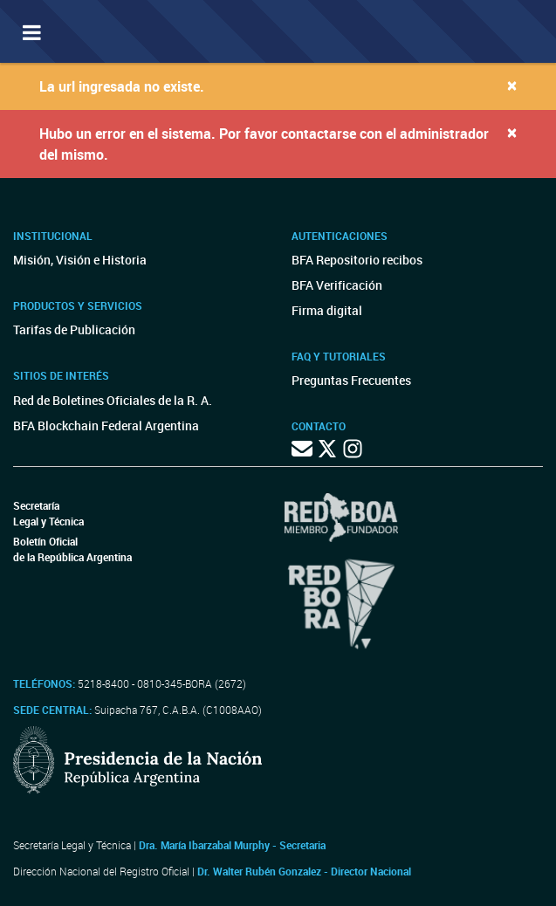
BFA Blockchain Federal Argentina (106, 425)
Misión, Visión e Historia (80, 259)
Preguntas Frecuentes (351, 380)
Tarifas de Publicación (74, 329)
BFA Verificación (337, 285)
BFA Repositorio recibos (357, 259)
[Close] (512, 85)
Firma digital (327, 310)
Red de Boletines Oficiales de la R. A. (112, 400)
